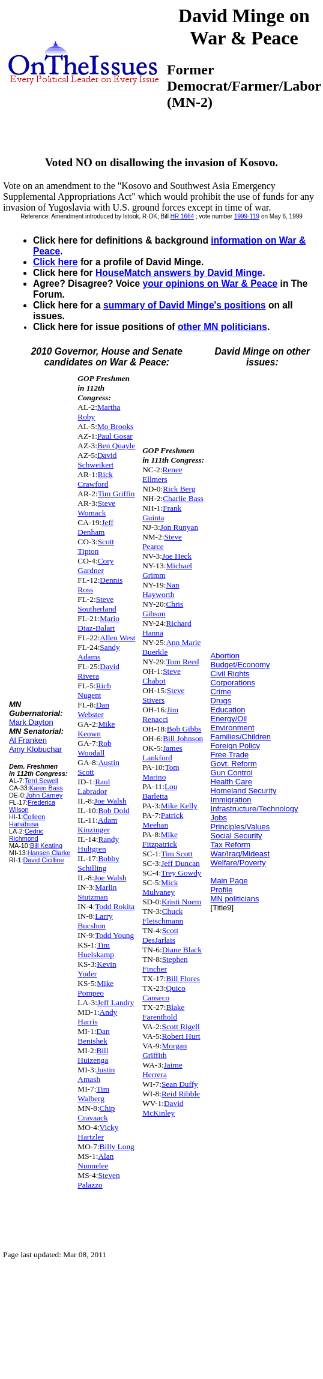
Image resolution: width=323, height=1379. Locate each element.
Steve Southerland (96, 604)
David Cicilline (43, 860)
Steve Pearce (162, 541)
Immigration (231, 799)
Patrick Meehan (162, 820)
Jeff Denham (95, 527)
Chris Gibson (162, 608)
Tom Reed (182, 661)
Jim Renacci (160, 714)
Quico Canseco (164, 993)
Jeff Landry (115, 1002)
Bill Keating (46, 845)
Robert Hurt (181, 1036)
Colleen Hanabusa (27, 820)
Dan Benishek (93, 1036)
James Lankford (162, 753)
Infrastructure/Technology (254, 808)
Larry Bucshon (94, 921)
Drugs (221, 700)
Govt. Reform (234, 763)
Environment (233, 727)
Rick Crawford (95, 479)
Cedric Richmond (26, 835)
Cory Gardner (95, 565)
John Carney (44, 795)
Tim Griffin (116, 493)
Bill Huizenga (92, 1055)
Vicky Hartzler (97, 1132)
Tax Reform (230, 844)
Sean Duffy (180, 1084)
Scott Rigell (180, 1026)
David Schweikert (96, 460)
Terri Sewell (41, 780)
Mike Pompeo (95, 988)
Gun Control (232, 772)
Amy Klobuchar (35, 749)
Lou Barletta (159, 791)
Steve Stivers (163, 695)
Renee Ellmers (162, 474)
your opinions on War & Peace (210, 283)
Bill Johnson (183, 738)
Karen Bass (46, 788)
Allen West (117, 637)
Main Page (229, 880)
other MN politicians (222, 327)
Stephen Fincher (165, 964)
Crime (221, 691)
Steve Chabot (161, 676)
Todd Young (114, 935)
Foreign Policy (235, 745)
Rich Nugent (94, 690)
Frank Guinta (161, 512)
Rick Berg (179, 488)
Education (228, 709)
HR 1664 (182, 216)
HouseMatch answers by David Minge (178, 273)
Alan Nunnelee (95, 1161)
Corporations (233, 682)
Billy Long (117, 1146)
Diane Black (182, 949)
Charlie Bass (183, 498)
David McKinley (162, 1108)
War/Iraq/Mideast (240, 853)
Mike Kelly (179, 805)
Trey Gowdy (181, 872)
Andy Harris (97, 1017)
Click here (55, 262)
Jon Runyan (179, 527)
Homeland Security (244, 790)
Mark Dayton (31, 722)
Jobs (219, 817)
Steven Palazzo (98, 1180)
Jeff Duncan (180, 863)
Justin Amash (96, 1074)
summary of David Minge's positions (184, 305)
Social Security (236, 835)
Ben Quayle (116, 445)
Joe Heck (177, 555)
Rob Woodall (94, 748)
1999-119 (246, 216)
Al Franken (28, 740)
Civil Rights (230, 673)
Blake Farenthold (163, 1012)
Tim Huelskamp (95, 949)
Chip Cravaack (96, 1113)
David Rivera (98, 671)
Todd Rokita (114, 906)
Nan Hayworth (160, 589)
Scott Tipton (95, 546)
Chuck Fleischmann (162, 916)
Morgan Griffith (164, 1050)
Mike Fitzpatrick (160, 839)
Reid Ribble (181, 1093)
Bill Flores (183, 978)
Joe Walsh (110, 800)
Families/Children (241, 736)
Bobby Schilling (98, 863)
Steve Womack (96, 508)
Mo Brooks (115, 426)
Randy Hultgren (98, 844)
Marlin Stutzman (96, 892)
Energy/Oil (229, 718)
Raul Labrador (93, 786)
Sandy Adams (98, 652)
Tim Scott (176, 853)
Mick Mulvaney (160, 887)
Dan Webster (93, 709)
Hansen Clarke (49, 852)
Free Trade (230, 754)
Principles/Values (240, 826)
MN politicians (235, 898)
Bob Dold (113, 810)
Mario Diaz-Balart (98, 623)
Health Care (231, 781)
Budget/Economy (240, 664)
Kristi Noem (181, 901)
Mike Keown (96, 729)
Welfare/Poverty (238, 862)
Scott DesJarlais (160, 935)
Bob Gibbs (184, 728)
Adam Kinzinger (97, 825)
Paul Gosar (115, 435)
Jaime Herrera (162, 1069)
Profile (222, 889)
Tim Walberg (93, 1093)
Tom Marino (161, 772)
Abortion (225, 655)
